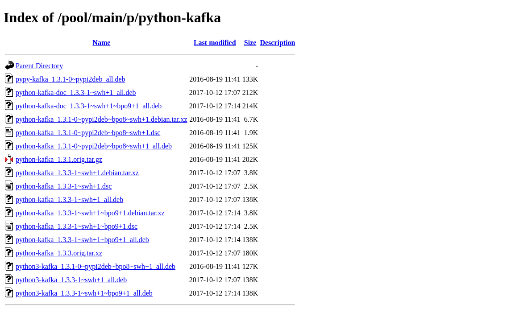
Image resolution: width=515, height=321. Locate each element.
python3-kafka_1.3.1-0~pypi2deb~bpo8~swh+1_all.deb (95, 266)
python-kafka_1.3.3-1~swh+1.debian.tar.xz (77, 173)
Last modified (215, 42)
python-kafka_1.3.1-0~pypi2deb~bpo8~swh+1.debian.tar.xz (101, 119)
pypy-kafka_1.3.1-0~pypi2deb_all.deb (70, 79)
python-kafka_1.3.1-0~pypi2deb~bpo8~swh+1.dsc (88, 132)
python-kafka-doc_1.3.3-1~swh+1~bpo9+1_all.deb (89, 106)
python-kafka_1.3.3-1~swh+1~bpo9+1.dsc (76, 226)
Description (277, 42)
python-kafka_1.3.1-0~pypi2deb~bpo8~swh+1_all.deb (94, 146)
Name (101, 42)
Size (250, 42)
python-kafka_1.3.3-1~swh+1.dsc (64, 186)
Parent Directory (39, 66)
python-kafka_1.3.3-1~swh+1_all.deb (69, 199)
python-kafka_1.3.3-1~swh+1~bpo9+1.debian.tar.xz (90, 213)
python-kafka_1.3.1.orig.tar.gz (59, 159)
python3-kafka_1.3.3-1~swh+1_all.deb (71, 280)
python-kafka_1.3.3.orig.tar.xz (59, 253)
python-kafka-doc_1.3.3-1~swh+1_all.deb (76, 92)
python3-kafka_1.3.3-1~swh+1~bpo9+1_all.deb (84, 293)
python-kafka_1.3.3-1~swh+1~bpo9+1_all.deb (82, 239)
